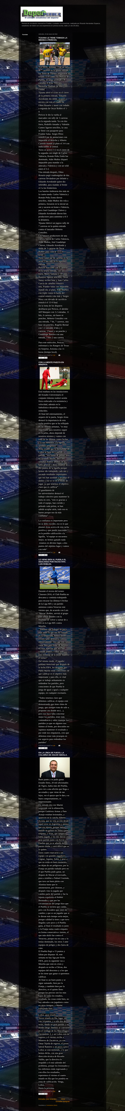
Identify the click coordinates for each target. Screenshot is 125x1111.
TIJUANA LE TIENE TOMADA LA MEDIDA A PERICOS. (52, 39)
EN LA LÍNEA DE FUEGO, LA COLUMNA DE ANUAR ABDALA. (52, 754)
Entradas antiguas (63, 1101)
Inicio (63, 1099)
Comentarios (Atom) (51, 1105)
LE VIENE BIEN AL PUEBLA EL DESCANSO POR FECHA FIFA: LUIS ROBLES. (52, 562)
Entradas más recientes (47, 1099)
